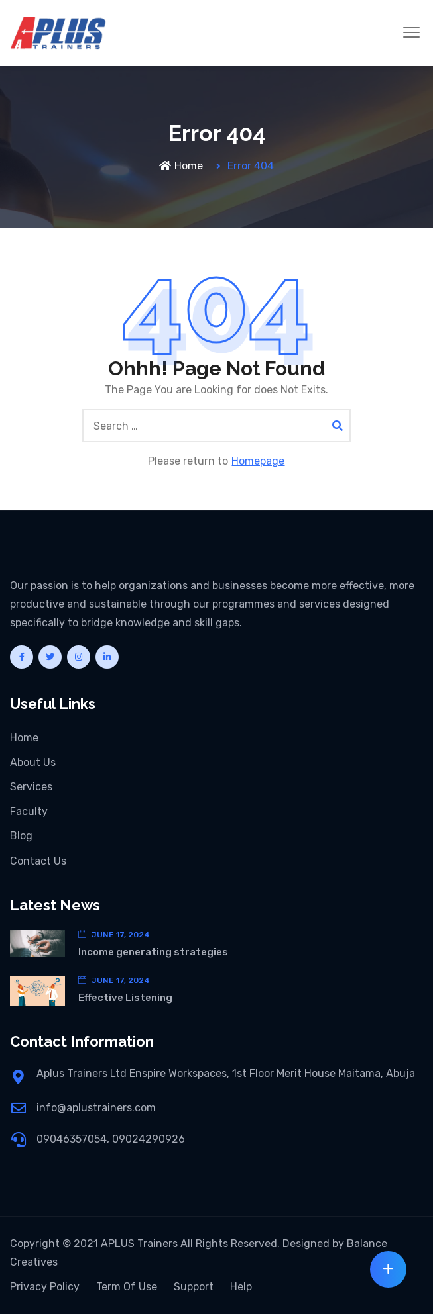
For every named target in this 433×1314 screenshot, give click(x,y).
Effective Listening (125, 998)
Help (241, 1286)
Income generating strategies (153, 952)
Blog (21, 835)
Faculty (29, 811)
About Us (33, 762)
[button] (411, 33)
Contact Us (38, 861)
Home (181, 166)
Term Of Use (126, 1286)
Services (31, 786)
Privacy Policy (45, 1286)
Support (194, 1286)
